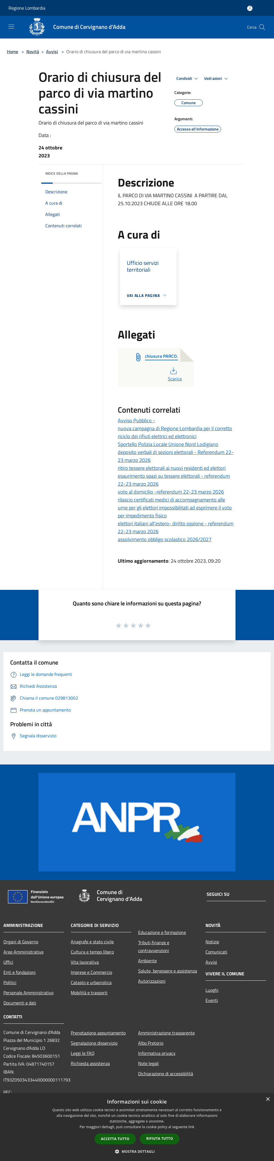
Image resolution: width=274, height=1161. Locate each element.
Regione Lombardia (26, 8)
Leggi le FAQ (83, 1053)
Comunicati (216, 951)
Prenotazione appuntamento (98, 1032)
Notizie (212, 941)
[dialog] (137, 1127)
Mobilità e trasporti (89, 992)
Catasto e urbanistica (91, 982)
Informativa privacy (156, 1053)
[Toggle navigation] (11, 26)
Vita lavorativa (85, 962)
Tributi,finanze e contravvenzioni (153, 946)
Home (12, 51)
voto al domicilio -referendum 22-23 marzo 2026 (171, 492)
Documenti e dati (19, 1002)
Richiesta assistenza (90, 1063)
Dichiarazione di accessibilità (165, 1073)
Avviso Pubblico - (136, 420)
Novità (32, 51)
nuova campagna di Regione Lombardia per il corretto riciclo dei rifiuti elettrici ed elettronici (175, 432)
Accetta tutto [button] (115, 1138)
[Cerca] (262, 27)
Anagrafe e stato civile (92, 941)
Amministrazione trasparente (166, 1032)
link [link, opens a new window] (191, 1126)
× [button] (268, 1099)
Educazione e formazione (162, 932)
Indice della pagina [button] (61, 173)
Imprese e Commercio (91, 972)
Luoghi (212, 990)
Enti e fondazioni (19, 972)
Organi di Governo (20, 941)
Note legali (148, 1063)
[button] (137, 1151)
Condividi (188, 78)
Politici (9, 982)
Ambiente (147, 960)
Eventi (212, 1000)
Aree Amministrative (23, 951)
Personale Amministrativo (28, 992)
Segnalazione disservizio (94, 1043)
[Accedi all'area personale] (250, 8)
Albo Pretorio (150, 1043)
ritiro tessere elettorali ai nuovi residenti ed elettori (172, 468)
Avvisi (52, 51)
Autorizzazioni (152, 981)
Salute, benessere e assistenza (167, 970)
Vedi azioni (217, 78)
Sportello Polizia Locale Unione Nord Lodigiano (168, 444)
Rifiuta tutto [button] (159, 1138)
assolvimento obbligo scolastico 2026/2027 (164, 539)
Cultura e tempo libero (92, 951)
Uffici (8, 962)
